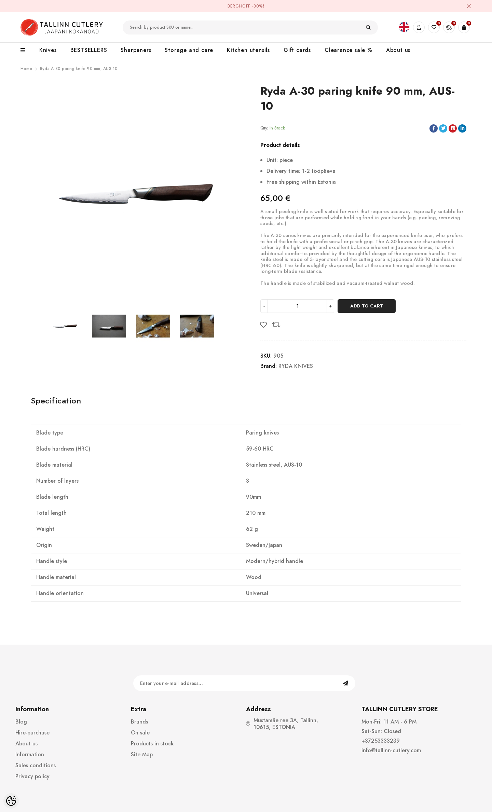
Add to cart (366, 306)
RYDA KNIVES (295, 366)
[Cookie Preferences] (11, 801)
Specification (56, 401)
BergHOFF (239, 6)
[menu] (26, 50)
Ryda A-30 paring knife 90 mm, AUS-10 (79, 69)
